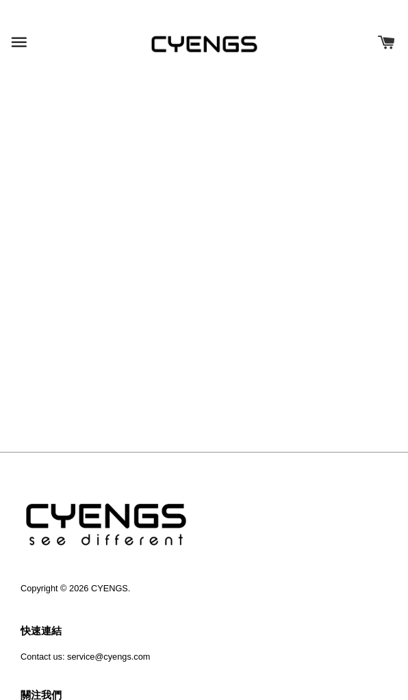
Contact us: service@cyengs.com (85, 656)
